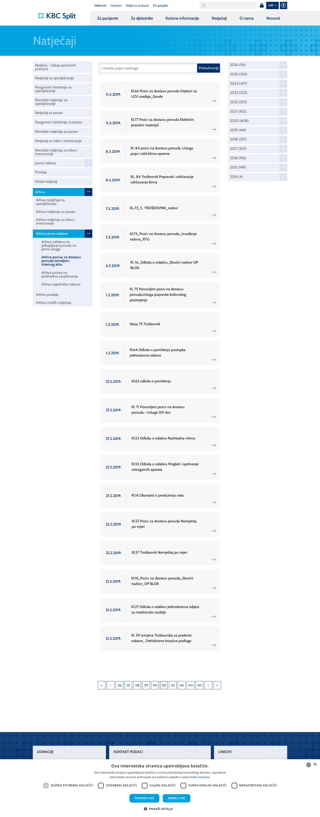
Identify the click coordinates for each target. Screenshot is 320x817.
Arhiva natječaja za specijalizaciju (50, 202)
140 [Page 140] (155, 685)
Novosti (273, 18)
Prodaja (41, 172)
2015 (238, 167)
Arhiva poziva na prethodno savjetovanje (59, 274)
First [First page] (102, 685)
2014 (236, 177)
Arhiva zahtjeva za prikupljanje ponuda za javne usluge (58, 245)
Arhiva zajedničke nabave (60, 284)
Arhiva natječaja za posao (55, 211)
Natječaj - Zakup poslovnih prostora (55, 67)
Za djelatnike (142, 18)
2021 (238, 111)
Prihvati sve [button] (144, 798)
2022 (238, 102)
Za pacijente (107, 18)
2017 (238, 149)
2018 (238, 139)
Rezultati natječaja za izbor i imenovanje (56, 152)
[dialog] (160, 788)
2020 (239, 121)
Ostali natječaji (46, 181)
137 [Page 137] (128, 685)
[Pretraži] (148, 68)
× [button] (315, 764)
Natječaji (219, 18)
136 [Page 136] (119, 685)
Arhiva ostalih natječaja (53, 302)
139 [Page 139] (146, 685)
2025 (238, 74)
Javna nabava (45, 163)
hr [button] (270, 5)
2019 (238, 130)
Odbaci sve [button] (176, 798)
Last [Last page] (217, 685)
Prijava (261, 5)
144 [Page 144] (190, 685)
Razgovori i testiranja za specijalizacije (53, 89)
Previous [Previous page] (110, 685)
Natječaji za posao (49, 113)
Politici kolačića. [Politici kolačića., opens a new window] (200, 777)
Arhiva (40, 192)
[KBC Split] (59, 16)
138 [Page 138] (137, 685)
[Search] (228, 5)
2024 (238, 83)
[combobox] (308, 765)
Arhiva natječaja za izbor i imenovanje (55, 221)
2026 (237, 65)
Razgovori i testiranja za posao (58, 122)
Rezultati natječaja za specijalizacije (51, 102)
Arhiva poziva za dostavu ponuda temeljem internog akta (61, 261)
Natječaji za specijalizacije (54, 78)
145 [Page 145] (199, 685)
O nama (247, 18)
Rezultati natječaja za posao (56, 131)
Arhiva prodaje (47, 294)
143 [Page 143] (182, 685)
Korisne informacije (182, 18)
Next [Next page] (208, 685)
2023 (238, 93)
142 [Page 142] (173, 685)
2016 (238, 158)
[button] (160, 809)
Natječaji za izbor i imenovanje (58, 141)
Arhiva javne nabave (52, 233)
